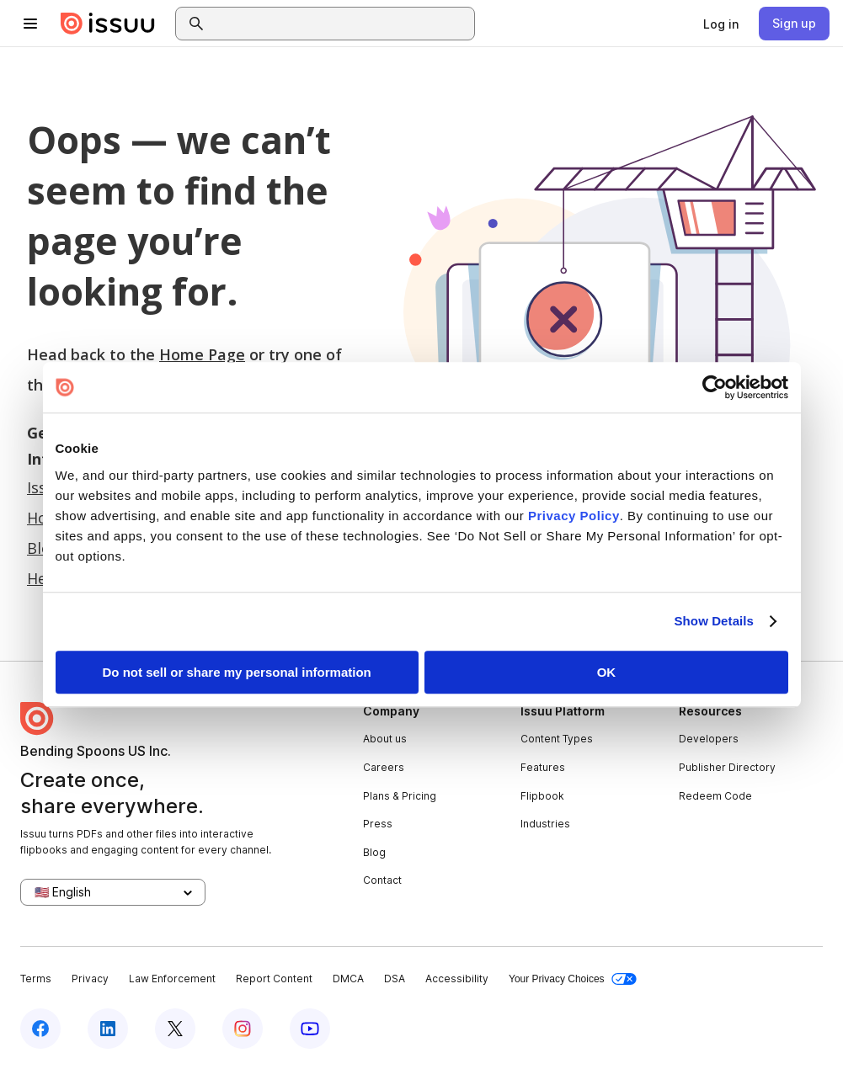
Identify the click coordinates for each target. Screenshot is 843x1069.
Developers (709, 738)
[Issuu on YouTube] (310, 1028)
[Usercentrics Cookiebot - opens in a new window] (714, 387)
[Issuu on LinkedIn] (108, 1028)
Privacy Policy (574, 515)
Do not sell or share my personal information (237, 672)
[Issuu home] (108, 24)
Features (542, 767)
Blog (374, 852)
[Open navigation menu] (30, 23)
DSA (394, 978)
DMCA (348, 978)
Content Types (556, 738)
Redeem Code (715, 796)
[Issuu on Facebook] (40, 1028)
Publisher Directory (727, 767)
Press (377, 823)
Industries (545, 823)
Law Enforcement (172, 978)
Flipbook (542, 796)
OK (606, 672)
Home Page (202, 354)
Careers (383, 767)
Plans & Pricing (399, 796)
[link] (721, 23)
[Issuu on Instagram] (242, 1028)
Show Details (715, 621)
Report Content (274, 978)
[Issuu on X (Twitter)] (175, 1028)
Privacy (90, 978)
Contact (382, 880)
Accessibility (456, 978)
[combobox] (340, 24)
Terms (35, 978)
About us (385, 738)
